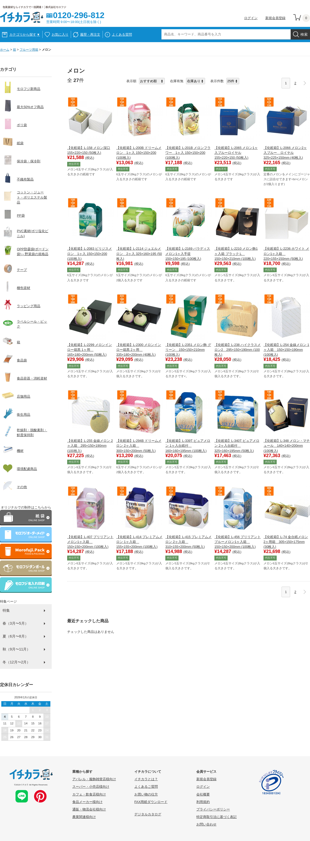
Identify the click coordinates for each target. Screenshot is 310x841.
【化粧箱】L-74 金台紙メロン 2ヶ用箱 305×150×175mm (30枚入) (286, 542)
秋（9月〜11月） (16, 649)
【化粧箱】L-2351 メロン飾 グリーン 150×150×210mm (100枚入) (188, 350)
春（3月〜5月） (15, 623)
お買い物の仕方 (146, 794)
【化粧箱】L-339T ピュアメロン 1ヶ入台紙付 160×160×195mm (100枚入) (187, 445)
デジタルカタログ (147, 814)
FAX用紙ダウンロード (150, 802)
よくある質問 (122, 34)
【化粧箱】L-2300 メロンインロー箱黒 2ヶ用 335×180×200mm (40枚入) (138, 350)
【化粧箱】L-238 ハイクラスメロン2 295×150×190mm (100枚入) (237, 350)
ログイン (251, 18)
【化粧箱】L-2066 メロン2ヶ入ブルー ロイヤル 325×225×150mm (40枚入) (285, 153)
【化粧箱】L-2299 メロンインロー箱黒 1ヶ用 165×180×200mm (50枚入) (89, 350)
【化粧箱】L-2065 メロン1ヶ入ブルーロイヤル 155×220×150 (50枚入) (236, 153)
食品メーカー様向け (87, 802)
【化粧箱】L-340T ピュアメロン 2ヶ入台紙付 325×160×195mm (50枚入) (236, 445)
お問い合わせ (206, 824)
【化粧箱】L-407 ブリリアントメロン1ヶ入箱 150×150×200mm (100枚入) (90, 542)
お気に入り (60, 34)
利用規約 (203, 802)
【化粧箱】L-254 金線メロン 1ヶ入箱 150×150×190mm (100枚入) (286, 350)
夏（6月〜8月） (15, 636)
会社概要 (203, 794)
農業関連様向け (84, 817)
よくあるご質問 (146, 787)
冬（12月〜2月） (16, 662)
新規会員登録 (275, 18)
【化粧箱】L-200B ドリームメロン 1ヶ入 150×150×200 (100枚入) (138, 153)
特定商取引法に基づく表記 (216, 817)
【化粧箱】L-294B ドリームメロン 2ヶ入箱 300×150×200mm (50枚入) (138, 445)
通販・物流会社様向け (89, 809)
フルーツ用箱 (29, 49)
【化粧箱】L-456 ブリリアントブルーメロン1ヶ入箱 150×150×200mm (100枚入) (237, 542)
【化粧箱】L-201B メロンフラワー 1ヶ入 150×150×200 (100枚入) (188, 153)
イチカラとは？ (146, 779)
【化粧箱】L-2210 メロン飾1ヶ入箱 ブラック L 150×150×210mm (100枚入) (236, 253)
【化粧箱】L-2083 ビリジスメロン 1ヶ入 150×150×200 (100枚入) (89, 253)
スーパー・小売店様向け (90, 787)
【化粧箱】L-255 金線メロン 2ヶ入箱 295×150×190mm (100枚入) (90, 445)
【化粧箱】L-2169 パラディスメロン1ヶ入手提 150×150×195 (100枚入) (187, 253)
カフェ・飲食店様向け (89, 794)
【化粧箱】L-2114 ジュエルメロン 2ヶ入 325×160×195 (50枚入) (139, 253)
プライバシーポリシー (213, 809)
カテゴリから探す (24, 34)
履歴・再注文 (90, 34)
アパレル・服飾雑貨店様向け (94, 779)
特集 (6, 610)
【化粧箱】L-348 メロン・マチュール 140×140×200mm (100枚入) (287, 445)
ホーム (4, 49)
